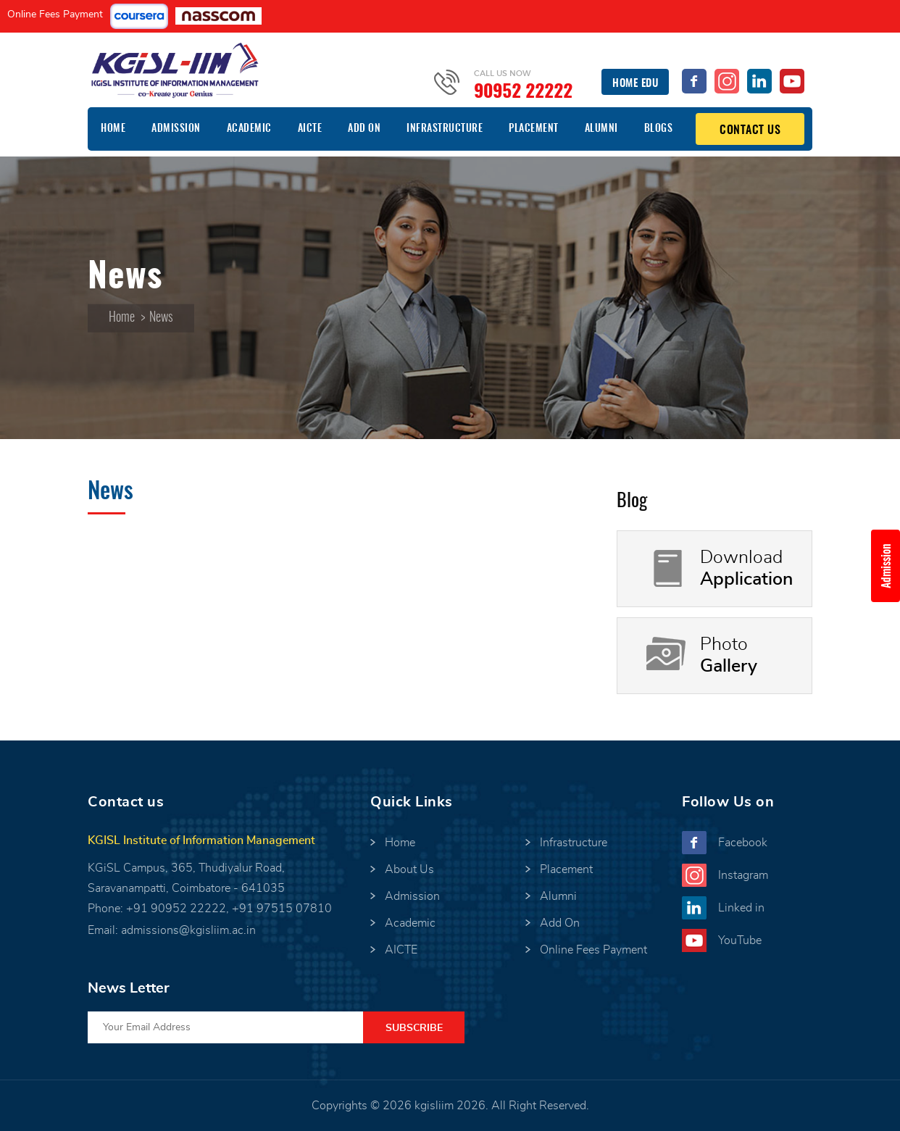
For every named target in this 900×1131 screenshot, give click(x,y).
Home (113, 129)
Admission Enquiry (890, 565)
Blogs (658, 129)
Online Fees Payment (55, 14)
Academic (249, 129)
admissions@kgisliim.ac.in (188, 930)
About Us (409, 869)
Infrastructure (445, 129)
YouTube (740, 940)
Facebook (742, 842)
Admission (176, 129)
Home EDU (635, 83)
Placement (534, 129)
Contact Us (750, 130)
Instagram (743, 875)
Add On (364, 129)
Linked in (741, 908)
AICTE (310, 129)
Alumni (601, 129)
